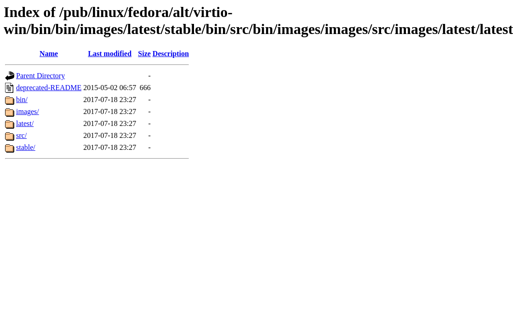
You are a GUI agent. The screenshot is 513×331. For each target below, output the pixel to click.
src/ (21, 135)
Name (49, 53)
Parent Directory (40, 76)
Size (144, 53)
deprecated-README (48, 87)
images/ (27, 111)
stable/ (25, 147)
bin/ (22, 99)
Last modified (109, 53)
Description (171, 53)
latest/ (25, 123)
